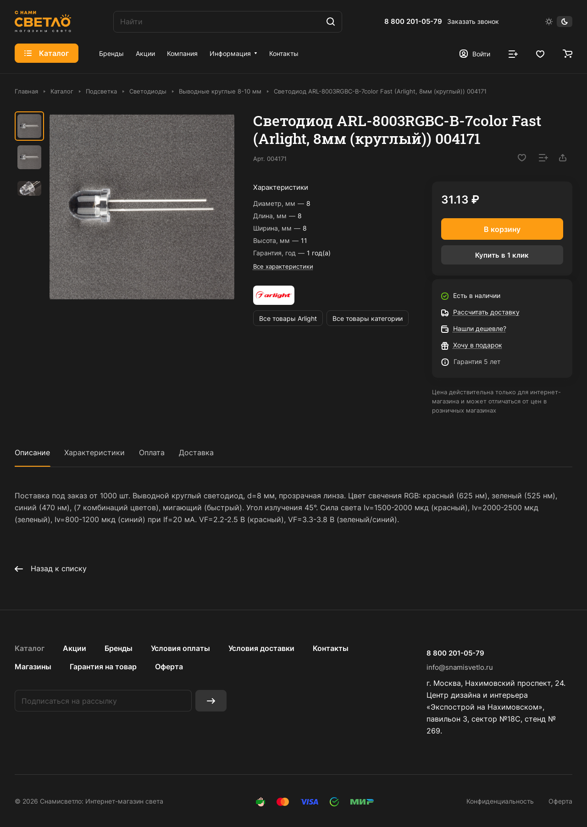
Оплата (152, 452)
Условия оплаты (180, 648)
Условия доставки (261, 648)
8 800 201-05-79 (413, 21)
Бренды (119, 648)
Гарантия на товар (103, 666)
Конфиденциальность (500, 801)
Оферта (169, 666)
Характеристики (94, 452)
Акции (74, 648)
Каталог (29, 648)
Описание (32, 452)
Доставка (196, 452)
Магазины (33, 666)
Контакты (331, 648)
